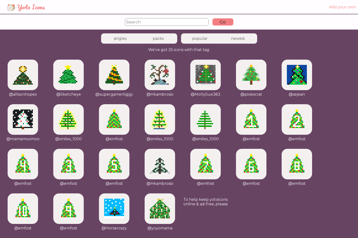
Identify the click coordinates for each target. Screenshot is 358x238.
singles (120, 38)
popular (200, 38)
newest (238, 38)
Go (223, 21)
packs (158, 38)
